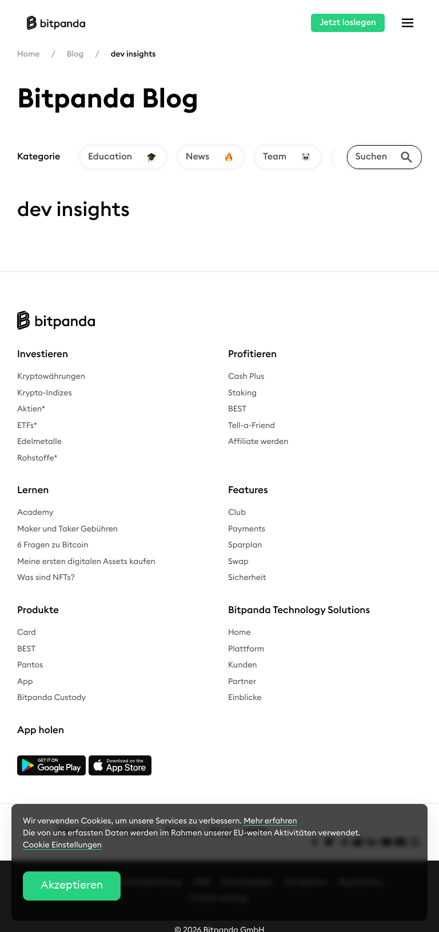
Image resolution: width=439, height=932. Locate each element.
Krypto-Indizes (44, 393)
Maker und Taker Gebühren (67, 529)
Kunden (242, 665)
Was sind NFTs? (46, 578)
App (25, 682)
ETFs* (27, 426)
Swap (238, 562)
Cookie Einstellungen (62, 845)
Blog (75, 54)
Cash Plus (246, 377)
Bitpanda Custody (51, 698)
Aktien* (31, 409)
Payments (246, 529)
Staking (242, 393)
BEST (237, 409)
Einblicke (244, 698)
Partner (242, 682)
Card (26, 633)
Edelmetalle (39, 442)
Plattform (246, 649)
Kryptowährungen (51, 377)
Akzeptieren (72, 885)
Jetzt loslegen (348, 22)
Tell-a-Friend (251, 426)
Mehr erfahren (270, 821)
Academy (35, 513)
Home (28, 54)
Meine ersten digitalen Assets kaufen (86, 562)
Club (237, 513)
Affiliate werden (258, 442)
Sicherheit (247, 578)
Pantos (30, 665)
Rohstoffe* (37, 458)
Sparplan (245, 545)
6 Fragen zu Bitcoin (53, 545)
